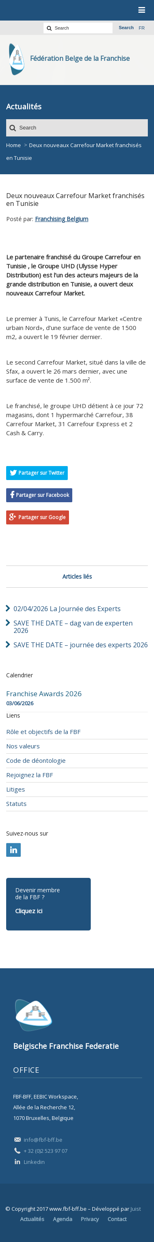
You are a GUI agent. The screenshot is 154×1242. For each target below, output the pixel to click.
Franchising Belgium (61, 219)
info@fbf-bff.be (43, 1139)
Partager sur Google (42, 517)
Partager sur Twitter (41, 472)
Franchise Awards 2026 (44, 693)
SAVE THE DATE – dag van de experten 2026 (73, 626)
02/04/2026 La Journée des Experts (67, 608)
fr (142, 27)
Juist (136, 1208)
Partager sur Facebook (42, 495)
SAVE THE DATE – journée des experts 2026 (81, 645)
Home (13, 145)
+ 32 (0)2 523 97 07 (45, 1150)
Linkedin (34, 1162)
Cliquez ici (28, 911)
